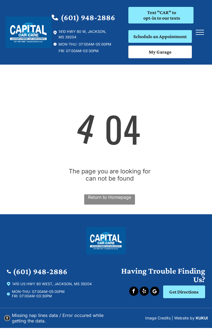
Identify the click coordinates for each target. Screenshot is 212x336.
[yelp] (144, 292)
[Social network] (154, 292)
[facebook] (133, 292)
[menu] (200, 32)
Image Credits (158, 318)
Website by (184, 318)
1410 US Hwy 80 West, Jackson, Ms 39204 (52, 284)
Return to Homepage (109, 197)
